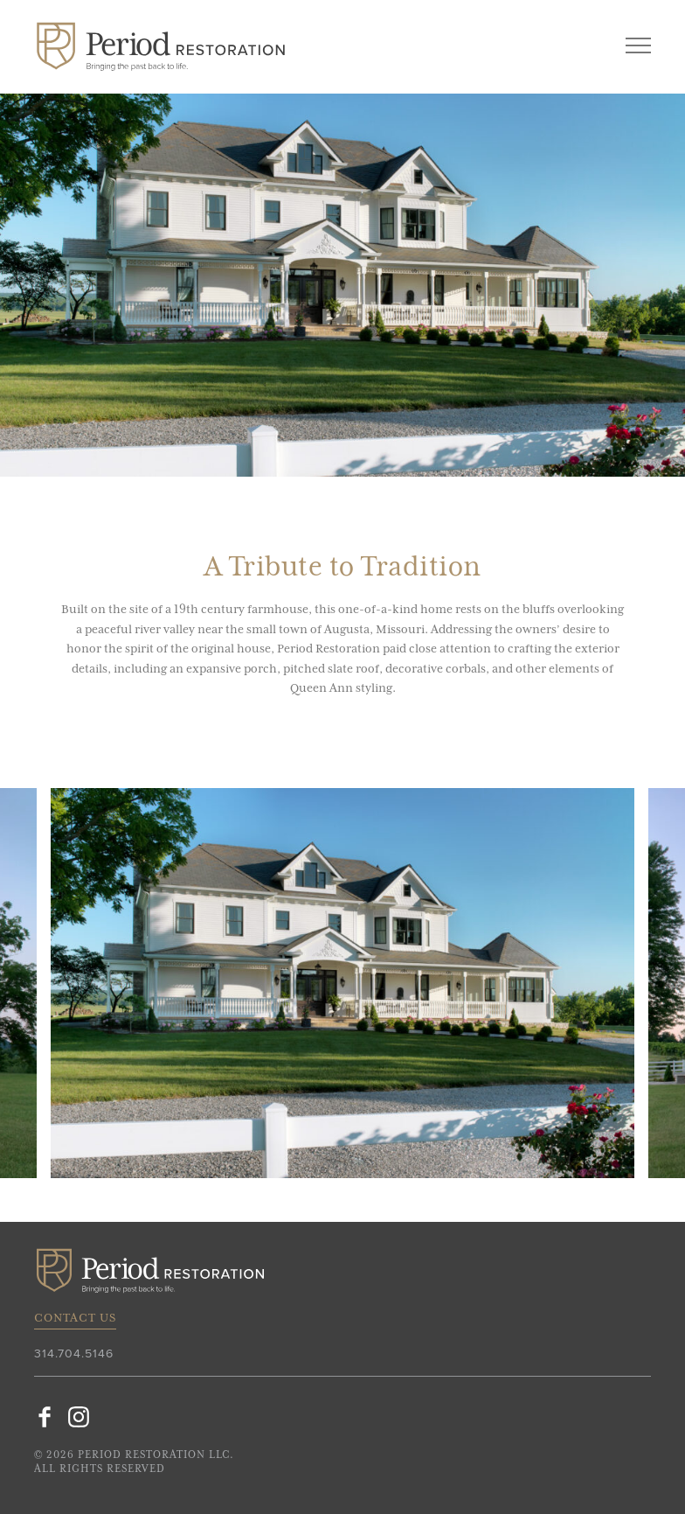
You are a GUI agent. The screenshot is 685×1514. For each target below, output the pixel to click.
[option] (342, 982)
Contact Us (75, 1318)
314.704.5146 (74, 1354)
